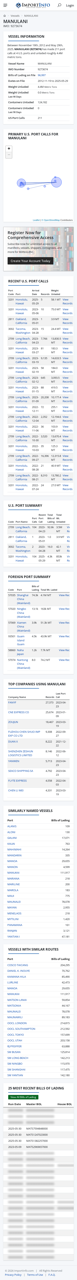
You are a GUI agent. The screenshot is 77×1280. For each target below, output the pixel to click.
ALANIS (11, 826)
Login (70, 5)
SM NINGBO (14, 1063)
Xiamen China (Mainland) (23, 626)
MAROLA (12, 890)
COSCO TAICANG (17, 965)
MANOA (12, 861)
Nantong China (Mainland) (23, 664)
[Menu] (5, 5)
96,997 (42, 75)
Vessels (15, 16)
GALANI (12, 838)
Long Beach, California (23, 340)
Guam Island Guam (20, 640)
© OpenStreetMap (50, 220)
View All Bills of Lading (23, 1097)
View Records (67, 301)
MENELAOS (14, 913)
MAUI (10, 896)
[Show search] (59, 5)
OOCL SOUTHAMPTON (21, 1029)
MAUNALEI (14, 902)
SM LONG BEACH (17, 1058)
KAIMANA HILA (16, 976)
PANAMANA (14, 925)
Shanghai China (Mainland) (23, 599)
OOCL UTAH (14, 1040)
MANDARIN (14, 855)
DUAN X (13, 741)
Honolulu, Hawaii (22, 301)
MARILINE (13, 884)
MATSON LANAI (17, 1000)
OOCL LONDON (17, 1023)
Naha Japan (20, 652)
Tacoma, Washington (23, 331)
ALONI (11, 832)
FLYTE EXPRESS (17, 780)
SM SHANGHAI (16, 1069)
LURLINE (12, 982)
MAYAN (12, 907)
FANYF (12, 702)
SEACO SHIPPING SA (20, 771)
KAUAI (11, 844)
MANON (12, 867)
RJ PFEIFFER (14, 1046)
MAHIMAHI (14, 849)
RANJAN (12, 930)
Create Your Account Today (30, 261)
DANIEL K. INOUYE (18, 971)
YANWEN (13, 761)
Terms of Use (35, 1275)
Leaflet (36, 220)
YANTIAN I (13, 936)
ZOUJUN (13, 722)
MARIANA (13, 878)
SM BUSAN (14, 1052)
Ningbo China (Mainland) (23, 613)
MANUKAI (13, 872)
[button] (9, 149)
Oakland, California (21, 321)
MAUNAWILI (15, 1017)
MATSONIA (14, 1005)
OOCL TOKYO (15, 1035)
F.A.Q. (51, 1275)
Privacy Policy (13, 1275)
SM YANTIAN (15, 1075)
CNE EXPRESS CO (18, 712)
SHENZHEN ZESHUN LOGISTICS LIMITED (20, 753)
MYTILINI (13, 919)
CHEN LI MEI (16, 790)
